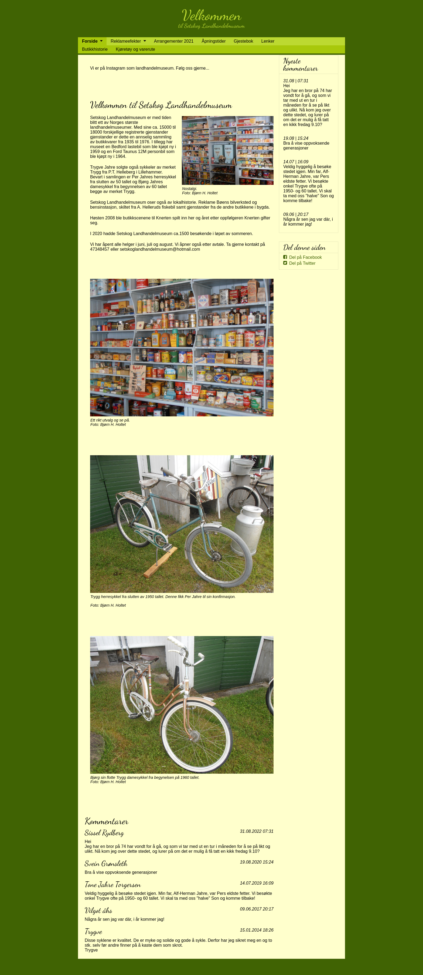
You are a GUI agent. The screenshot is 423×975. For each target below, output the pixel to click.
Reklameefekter (126, 41)
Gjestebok (243, 41)
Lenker (268, 41)
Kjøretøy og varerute (135, 49)
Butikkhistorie (95, 49)
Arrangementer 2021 (174, 41)
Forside (90, 41)
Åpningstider (214, 41)
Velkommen (211, 15)
